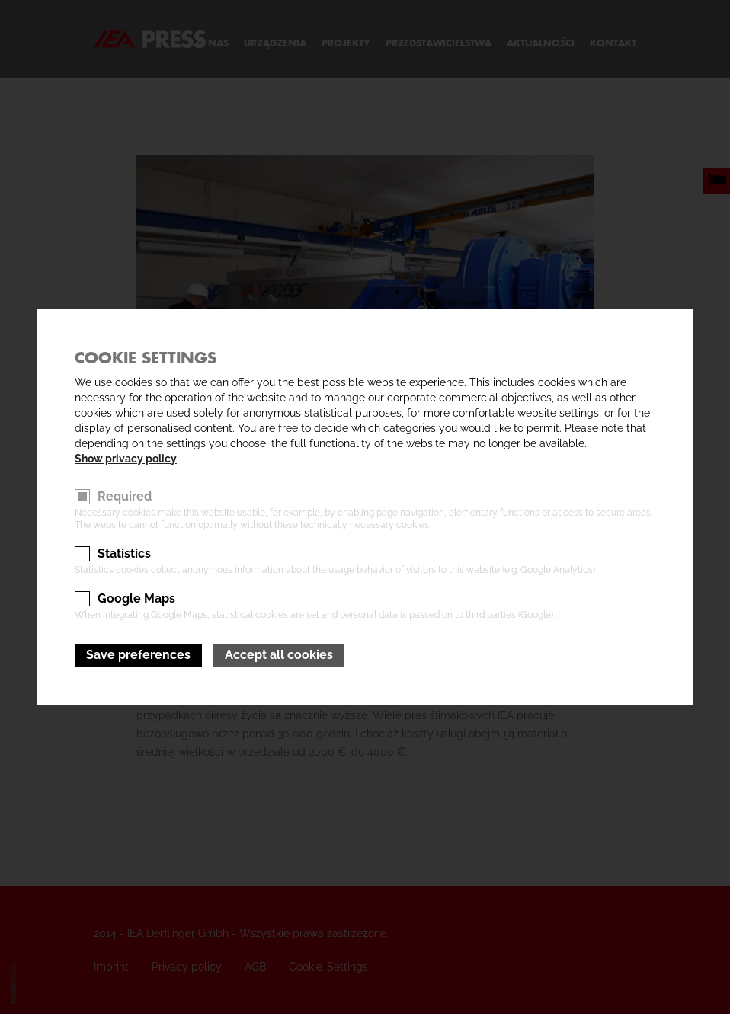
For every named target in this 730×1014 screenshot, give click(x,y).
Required (125, 496)
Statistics (124, 553)
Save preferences (138, 655)
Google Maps (136, 598)
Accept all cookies (279, 655)
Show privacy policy (126, 459)
